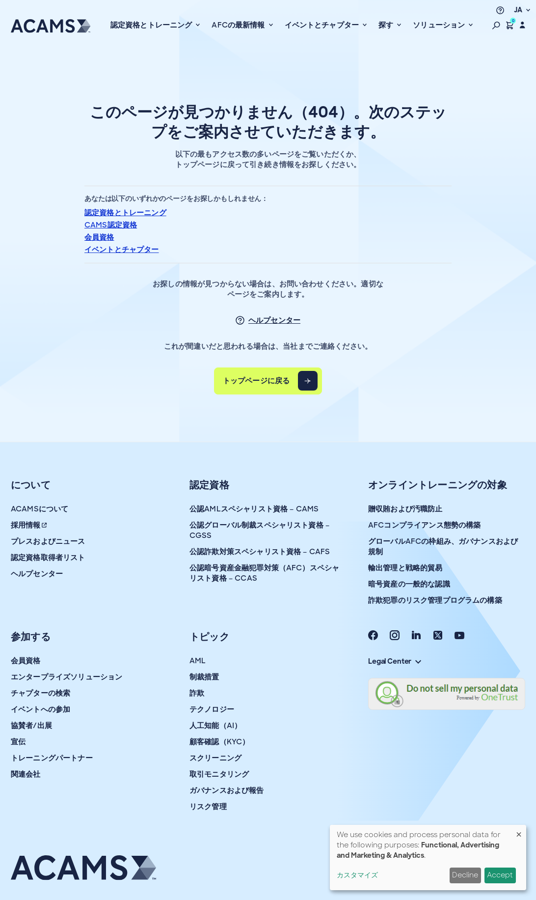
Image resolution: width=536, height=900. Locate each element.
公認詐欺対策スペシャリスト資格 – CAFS (259, 552)
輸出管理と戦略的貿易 (405, 568)
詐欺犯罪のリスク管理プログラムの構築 (435, 600)
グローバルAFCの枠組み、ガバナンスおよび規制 (443, 546)
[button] (496, 25)
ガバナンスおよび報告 (226, 790)
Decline (465, 875)
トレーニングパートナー (52, 758)
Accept (500, 875)
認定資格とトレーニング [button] (152, 25)
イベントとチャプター (121, 249)
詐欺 (196, 693)
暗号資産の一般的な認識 (409, 584)
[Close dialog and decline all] (518, 831)
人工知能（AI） (215, 726)
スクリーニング (215, 758)
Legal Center (394, 661)
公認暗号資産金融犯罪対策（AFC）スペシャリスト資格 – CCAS (264, 573)
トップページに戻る (256, 381)
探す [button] (386, 25)
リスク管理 (208, 807)
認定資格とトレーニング (125, 213)
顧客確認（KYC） (219, 742)
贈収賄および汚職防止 (405, 509)
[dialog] (428, 857)
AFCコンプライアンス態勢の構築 (424, 525)
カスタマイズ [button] (357, 875)
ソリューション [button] (440, 25)
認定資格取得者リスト (48, 557)
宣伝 (18, 742)
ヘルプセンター (274, 320)
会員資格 (99, 237)
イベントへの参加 (40, 709)
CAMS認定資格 (110, 225)
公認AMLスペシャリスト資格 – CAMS (254, 509)
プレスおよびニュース (48, 541)
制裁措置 (204, 677)
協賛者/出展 (31, 726)
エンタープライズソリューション (66, 677)
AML (197, 661)
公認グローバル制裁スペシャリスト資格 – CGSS (259, 530)
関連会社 (26, 774)
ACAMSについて (39, 509)
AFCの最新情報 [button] (239, 25)
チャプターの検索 (40, 693)
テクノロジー (211, 709)
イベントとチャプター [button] (323, 25)
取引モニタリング (219, 774)
